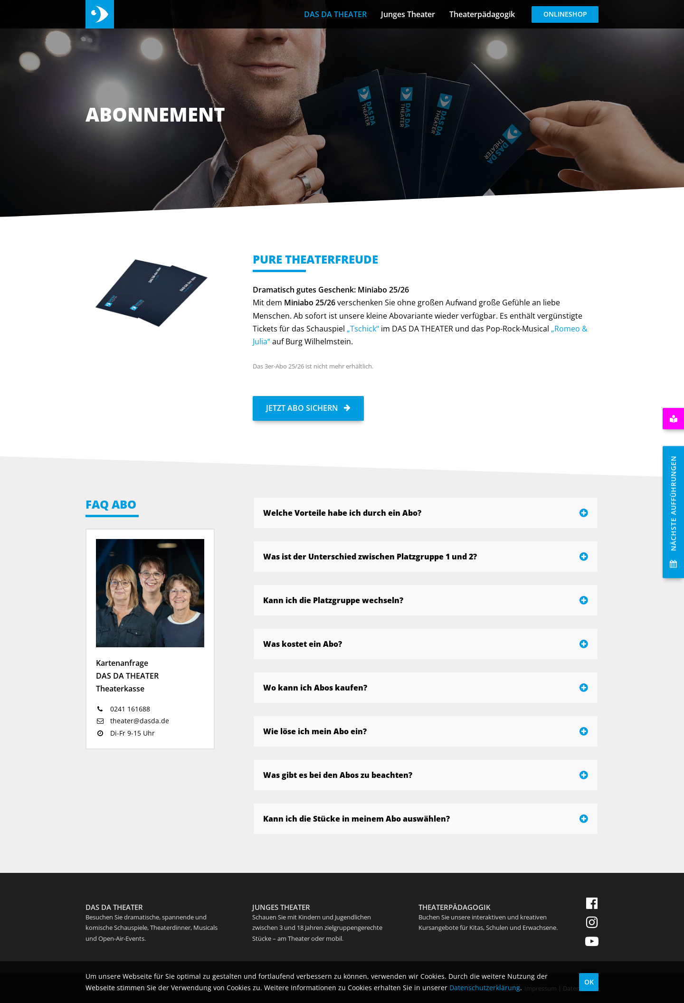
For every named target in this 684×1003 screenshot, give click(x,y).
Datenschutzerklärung (484, 987)
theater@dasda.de (132, 720)
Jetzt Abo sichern (308, 408)
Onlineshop (565, 14)
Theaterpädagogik (482, 14)
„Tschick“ (363, 328)
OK (589, 981)
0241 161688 (123, 708)
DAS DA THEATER (335, 14)
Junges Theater (408, 14)
